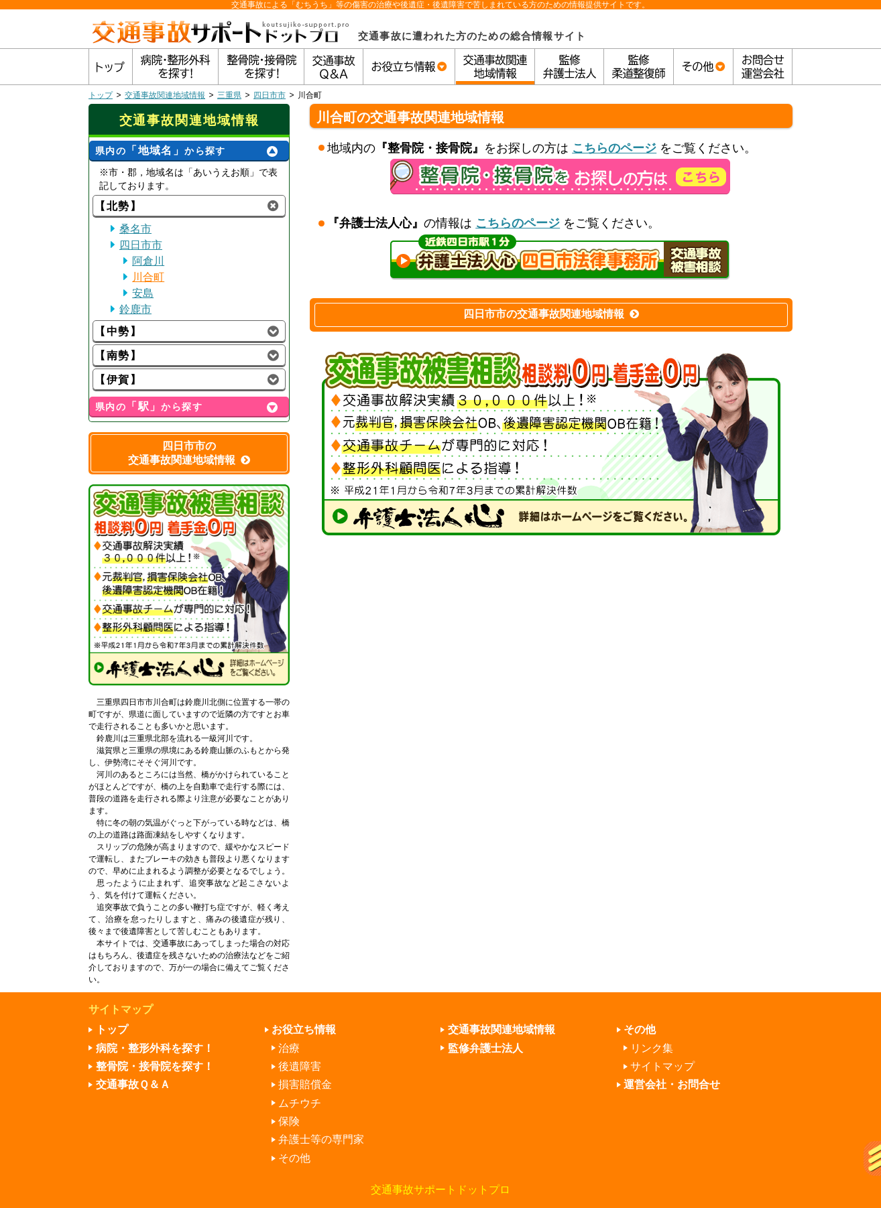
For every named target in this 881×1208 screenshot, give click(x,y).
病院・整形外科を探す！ (155, 1048)
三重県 (229, 95)
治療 (289, 1048)
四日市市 (269, 95)
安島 (143, 293)
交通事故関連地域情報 (165, 95)
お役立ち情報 (304, 1029)
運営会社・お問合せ (672, 1084)
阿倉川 (148, 261)
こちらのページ (614, 148)
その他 (294, 1158)
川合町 (148, 277)
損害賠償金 (305, 1084)
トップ (101, 95)
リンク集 (651, 1048)
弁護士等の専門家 (321, 1139)
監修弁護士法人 (485, 1048)
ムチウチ (299, 1103)
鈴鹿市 (135, 309)
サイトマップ (662, 1066)
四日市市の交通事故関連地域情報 (551, 314)
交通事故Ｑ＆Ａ (133, 1084)
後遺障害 (299, 1066)
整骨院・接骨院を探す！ (155, 1066)
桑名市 (135, 228)
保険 (289, 1121)
